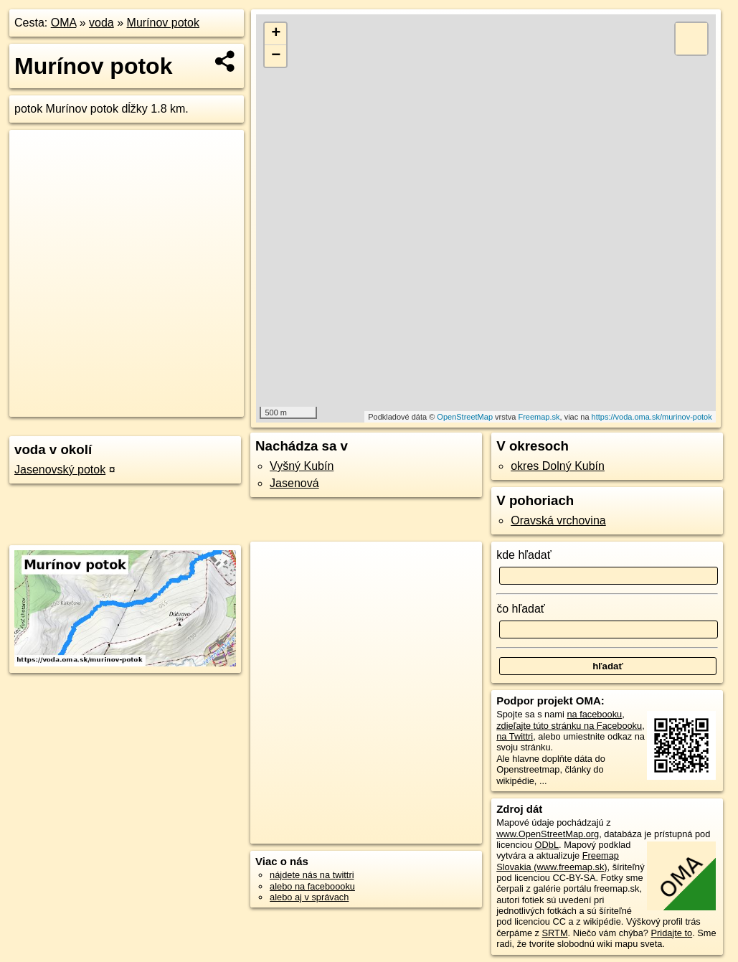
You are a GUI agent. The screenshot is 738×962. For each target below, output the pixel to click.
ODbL (547, 844)
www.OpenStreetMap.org (547, 834)
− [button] (275, 56)
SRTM (555, 933)
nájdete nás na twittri (312, 874)
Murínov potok (163, 22)
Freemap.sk (538, 416)
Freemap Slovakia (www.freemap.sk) (557, 861)
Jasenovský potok (59, 469)
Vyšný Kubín (301, 466)
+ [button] (275, 33)
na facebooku (594, 714)
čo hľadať (520, 609)
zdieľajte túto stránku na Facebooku (569, 725)
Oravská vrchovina (558, 520)
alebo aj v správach (309, 897)
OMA (64, 22)
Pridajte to (672, 933)
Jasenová (294, 483)
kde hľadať (524, 555)
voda (101, 22)
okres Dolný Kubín (558, 466)
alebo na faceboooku (312, 886)
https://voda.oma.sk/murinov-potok (652, 416)
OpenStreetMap (465, 416)
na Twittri (514, 736)
